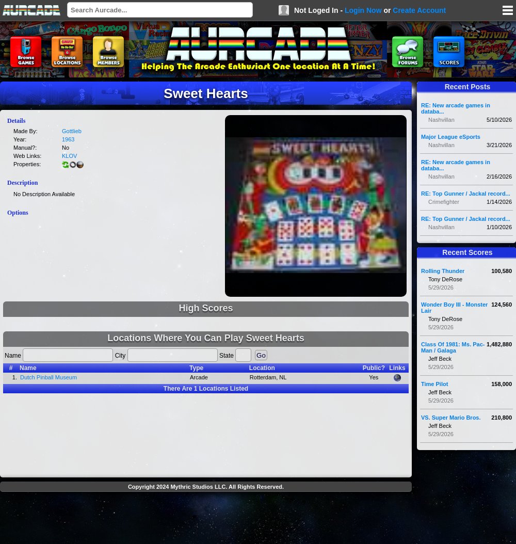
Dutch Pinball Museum (48, 377)
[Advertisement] (206, 519)
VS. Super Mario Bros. (451, 417)
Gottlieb (72, 131)
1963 (68, 139)
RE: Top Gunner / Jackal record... (465, 193)
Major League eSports (450, 137)
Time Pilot (434, 384)
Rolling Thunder (442, 271)
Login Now (363, 10)
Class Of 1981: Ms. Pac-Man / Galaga (453, 347)
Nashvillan (441, 120)
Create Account (419, 10)
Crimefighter (443, 202)
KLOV (69, 156)
